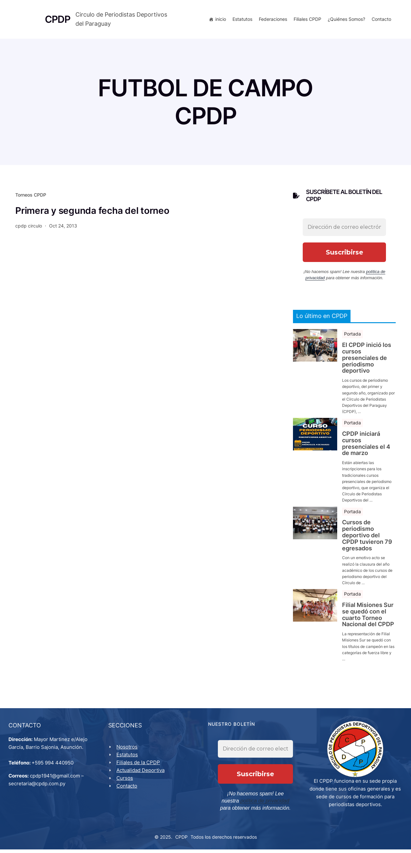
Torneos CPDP (30, 197)
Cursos (126, 782)
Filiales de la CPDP (139, 766)
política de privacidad (243, 804)
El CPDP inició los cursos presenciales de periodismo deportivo (366, 360)
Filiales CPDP (306, 20)
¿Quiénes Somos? (345, 20)
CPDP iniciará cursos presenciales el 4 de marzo (366, 446)
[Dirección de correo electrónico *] (344, 230)
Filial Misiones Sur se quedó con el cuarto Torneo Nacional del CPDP (368, 617)
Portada (352, 336)
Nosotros (128, 751)
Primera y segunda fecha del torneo (92, 213)
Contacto (380, 20)
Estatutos (241, 20)
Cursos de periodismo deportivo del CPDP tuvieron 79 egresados (367, 538)
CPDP (181, 840)
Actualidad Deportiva (142, 774)
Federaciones (272, 20)
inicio (219, 20)
